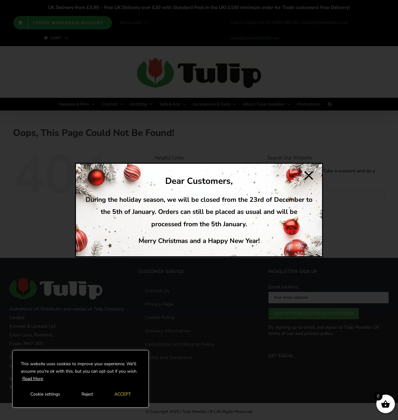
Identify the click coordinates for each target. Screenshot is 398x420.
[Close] (309, 175)
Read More (32, 379)
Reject (87, 394)
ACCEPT (122, 394)
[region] (80, 379)
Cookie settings (45, 394)
